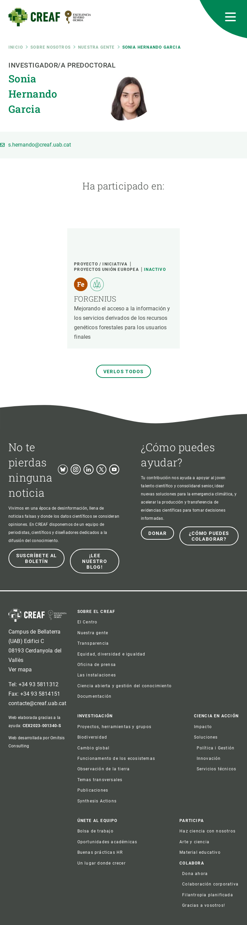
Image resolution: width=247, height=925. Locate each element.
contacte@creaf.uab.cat (37, 703)
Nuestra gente (96, 47)
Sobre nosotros (50, 47)
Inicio (15, 47)
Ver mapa (20, 669)
